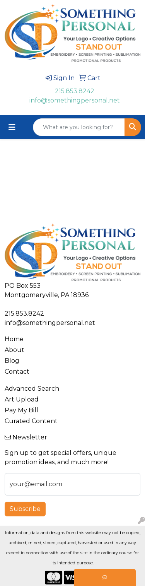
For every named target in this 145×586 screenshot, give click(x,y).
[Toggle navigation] (12, 127)
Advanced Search (32, 388)
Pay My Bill (21, 410)
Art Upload (22, 399)
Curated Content (31, 421)
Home (14, 339)
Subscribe (25, 509)
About (14, 350)
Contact (17, 371)
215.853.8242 (74, 91)
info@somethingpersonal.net (74, 100)
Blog (12, 360)
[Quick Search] (79, 127)
